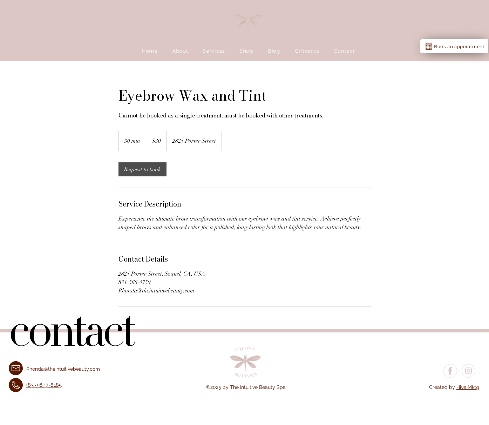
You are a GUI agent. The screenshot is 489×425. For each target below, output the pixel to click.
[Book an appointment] (454, 46)
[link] (142, 169)
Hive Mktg (467, 387)
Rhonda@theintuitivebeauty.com (63, 369)
